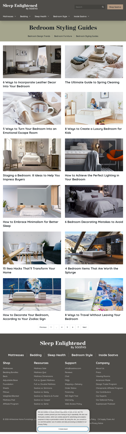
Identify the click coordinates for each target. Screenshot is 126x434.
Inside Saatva (81, 16)
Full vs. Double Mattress (44, 384)
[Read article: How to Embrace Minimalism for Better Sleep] (32, 206)
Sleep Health (42, 16)
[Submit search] (102, 6)
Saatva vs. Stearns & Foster (46, 395)
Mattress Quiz (40, 372)
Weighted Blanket (11, 395)
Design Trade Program (106, 384)
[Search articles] (89, 6)
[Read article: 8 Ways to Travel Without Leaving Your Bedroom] (94, 299)
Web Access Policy (73, 403)
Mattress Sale (40, 368)
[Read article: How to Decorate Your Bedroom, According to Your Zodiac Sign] (32, 299)
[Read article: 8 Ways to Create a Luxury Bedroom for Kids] (94, 113)
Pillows (6, 391)
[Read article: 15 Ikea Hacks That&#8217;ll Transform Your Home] (32, 253)
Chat (67, 376)
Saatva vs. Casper (42, 399)
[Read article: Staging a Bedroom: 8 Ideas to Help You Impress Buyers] (32, 159)
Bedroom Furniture (63, 36)
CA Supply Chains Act (106, 419)
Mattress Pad (9, 399)
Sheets (6, 388)
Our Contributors (103, 391)
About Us (100, 368)
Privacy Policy (90, 419)
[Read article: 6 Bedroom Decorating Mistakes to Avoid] (94, 204)
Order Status (70, 388)
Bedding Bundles (10, 372)
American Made (103, 380)
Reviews (68, 372)
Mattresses (9, 16)
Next (85, 327)
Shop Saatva (115, 6)
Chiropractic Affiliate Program (109, 388)
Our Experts (101, 395)
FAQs (67, 380)
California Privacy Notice (93, 423)
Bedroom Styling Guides (87, 36)
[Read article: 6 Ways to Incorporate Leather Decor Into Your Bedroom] (32, 66)
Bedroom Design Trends (39, 36)
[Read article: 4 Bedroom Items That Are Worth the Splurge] (94, 253)
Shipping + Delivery (73, 384)
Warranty (69, 399)
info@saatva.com (73, 368)
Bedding (25, 16)
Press (98, 372)
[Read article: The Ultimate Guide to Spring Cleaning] (94, 64)
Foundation (8, 384)
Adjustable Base (10, 380)
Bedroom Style (61, 16)
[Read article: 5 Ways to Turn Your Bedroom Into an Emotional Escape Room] (32, 113)
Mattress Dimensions (43, 376)
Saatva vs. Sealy (41, 391)
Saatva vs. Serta (41, 403)
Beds (5, 376)
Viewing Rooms (103, 376)
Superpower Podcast (105, 403)
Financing (69, 391)
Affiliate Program (11, 403)
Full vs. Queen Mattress (44, 380)
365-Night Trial (71, 395)
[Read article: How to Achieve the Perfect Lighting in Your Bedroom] (94, 159)
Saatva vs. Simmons (43, 388)
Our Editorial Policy (104, 399)
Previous (43, 327)
